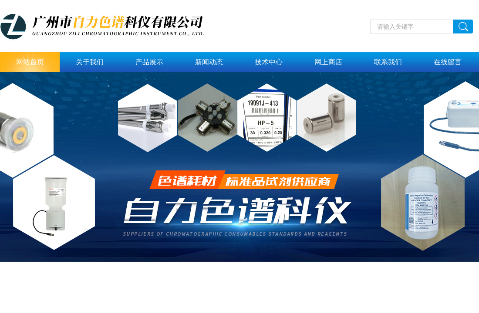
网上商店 (328, 62)
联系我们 (388, 62)
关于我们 (90, 62)
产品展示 (149, 62)
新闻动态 (209, 62)
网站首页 (30, 62)
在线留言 (448, 62)
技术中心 (269, 62)
